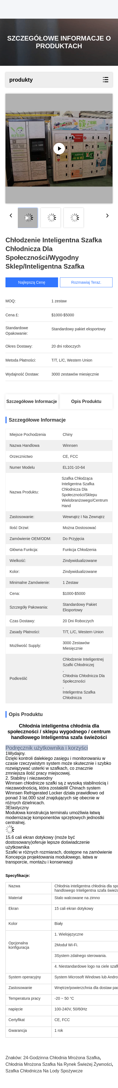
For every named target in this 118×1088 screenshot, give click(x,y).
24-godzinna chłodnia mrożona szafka (61, 1057)
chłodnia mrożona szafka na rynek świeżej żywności (58, 1064)
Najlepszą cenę (31, 282)
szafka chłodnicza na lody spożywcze (44, 1071)
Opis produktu (86, 401)
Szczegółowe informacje (31, 401)
